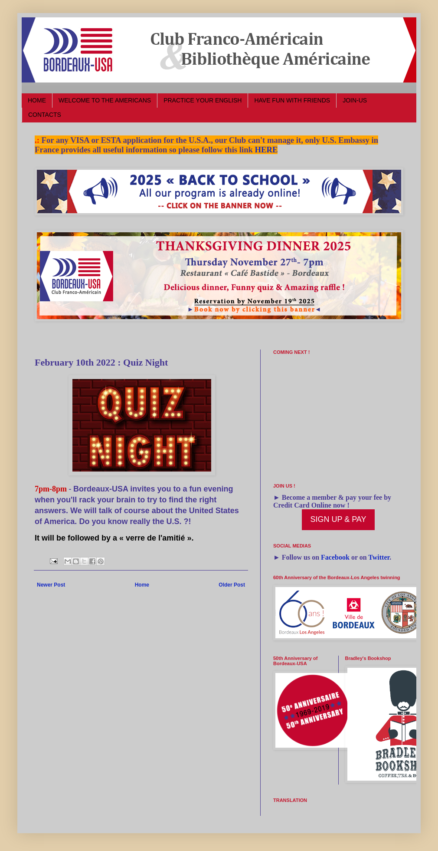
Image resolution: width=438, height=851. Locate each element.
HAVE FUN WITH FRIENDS (292, 100)
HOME (37, 100)
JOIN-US (355, 100)
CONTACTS (44, 114)
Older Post (232, 585)
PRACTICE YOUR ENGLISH (202, 100)
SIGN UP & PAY (338, 519)
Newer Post (51, 585)
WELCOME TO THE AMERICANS (105, 100)
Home (142, 585)
